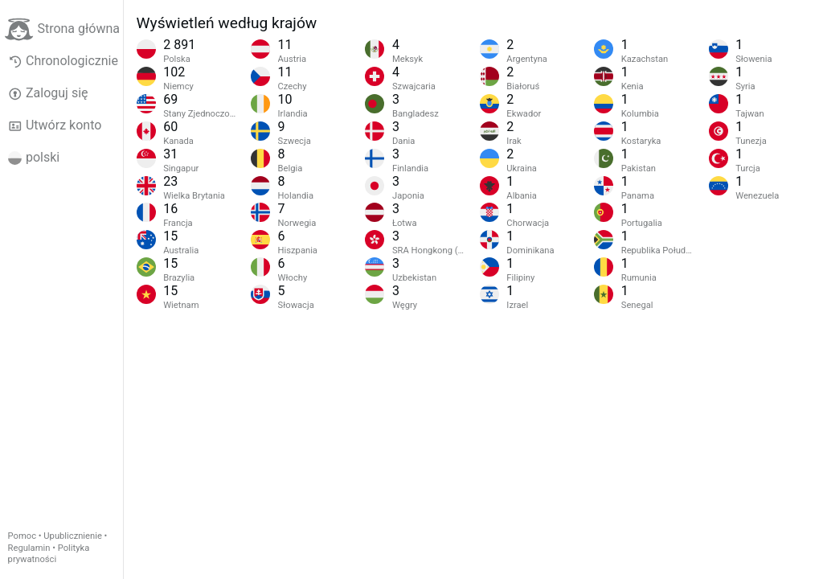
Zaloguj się (48, 93)
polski (34, 158)
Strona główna (62, 29)
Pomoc (22, 536)
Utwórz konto (55, 125)
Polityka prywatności (49, 554)
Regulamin (29, 548)
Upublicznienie (72, 536)
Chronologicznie (63, 61)
